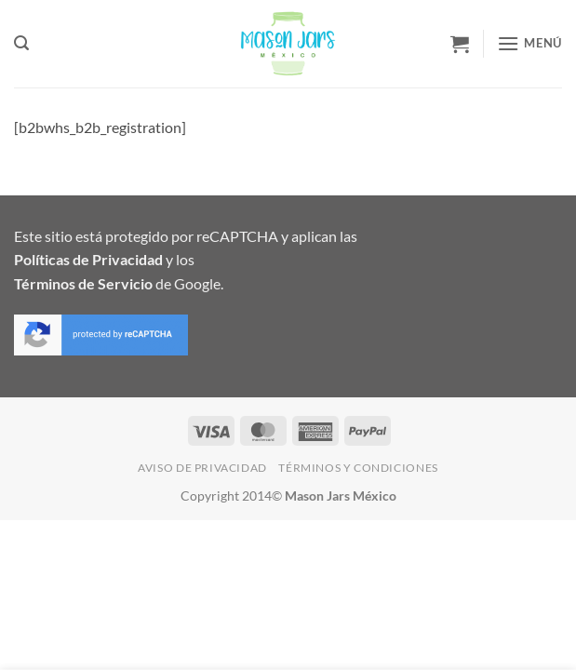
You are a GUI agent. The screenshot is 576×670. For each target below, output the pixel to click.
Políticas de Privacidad (88, 259)
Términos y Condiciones (357, 468)
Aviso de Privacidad (202, 468)
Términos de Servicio (83, 283)
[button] (21, 43)
